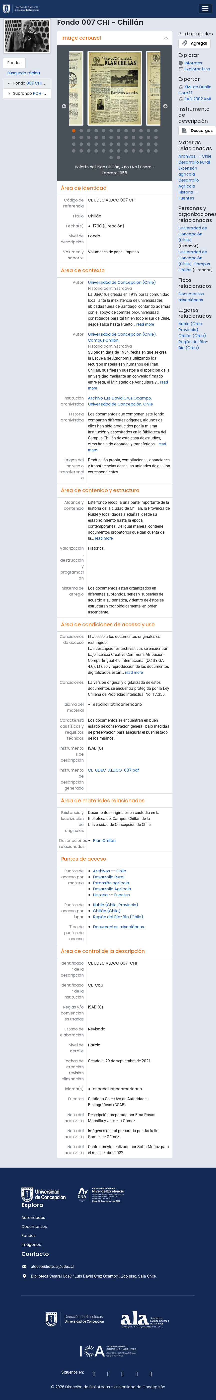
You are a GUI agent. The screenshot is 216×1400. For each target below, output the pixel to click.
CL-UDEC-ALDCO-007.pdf (113, 770)
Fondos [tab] (14, 63)
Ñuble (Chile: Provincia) (115, 905)
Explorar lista (194, 69)
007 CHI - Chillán (42, 83)
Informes (190, 63)
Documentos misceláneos (118, 927)
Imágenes (31, 1244)
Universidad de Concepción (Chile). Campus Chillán (194, 261)
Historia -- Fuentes (111, 895)
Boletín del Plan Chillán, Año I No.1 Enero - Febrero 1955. (115, 170)
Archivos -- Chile (109, 871)
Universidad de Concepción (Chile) (122, 282)
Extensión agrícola (111, 883)
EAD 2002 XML (195, 99)
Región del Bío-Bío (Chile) (118, 917)
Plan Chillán (104, 840)
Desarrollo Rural (108, 877)
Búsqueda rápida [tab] (23, 73)
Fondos (28, 1235)
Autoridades (33, 1217)
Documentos (34, 1226)
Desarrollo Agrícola (112, 889)
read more (145, 324)
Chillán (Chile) (107, 911)
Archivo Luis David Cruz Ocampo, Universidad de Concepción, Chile (120, 401)
